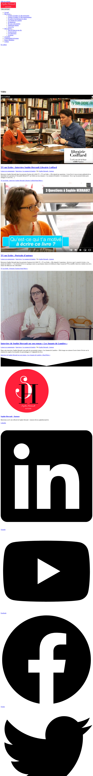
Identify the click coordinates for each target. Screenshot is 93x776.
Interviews (19, 171)
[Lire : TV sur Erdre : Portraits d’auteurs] (47, 251)
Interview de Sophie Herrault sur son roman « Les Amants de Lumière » (34, 343)
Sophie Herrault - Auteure (10, 416)
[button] (46, 45)
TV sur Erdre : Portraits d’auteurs (17, 255)
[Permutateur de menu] (11, 14)
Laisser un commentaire (8, 171)
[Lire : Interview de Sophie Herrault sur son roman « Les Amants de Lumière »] (47, 339)
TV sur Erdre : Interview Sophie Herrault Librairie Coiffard (29, 167)
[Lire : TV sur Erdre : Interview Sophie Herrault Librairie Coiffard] (47, 163)
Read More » (22, 180)
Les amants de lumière (29, 171)
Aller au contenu (5, 1)
